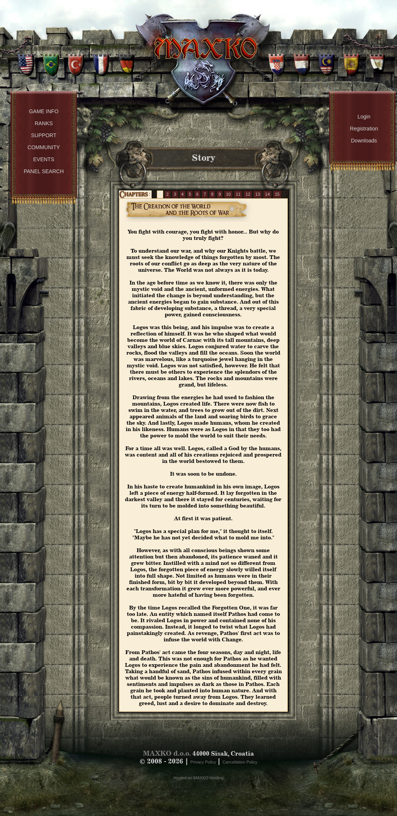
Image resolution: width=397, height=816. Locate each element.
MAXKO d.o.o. (167, 753)
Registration (364, 129)
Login (364, 117)
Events (43, 159)
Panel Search (44, 171)
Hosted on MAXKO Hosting (198, 778)
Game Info (44, 111)
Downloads (364, 141)
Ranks (44, 123)
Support (43, 135)
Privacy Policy (203, 762)
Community (43, 147)
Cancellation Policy (240, 762)
